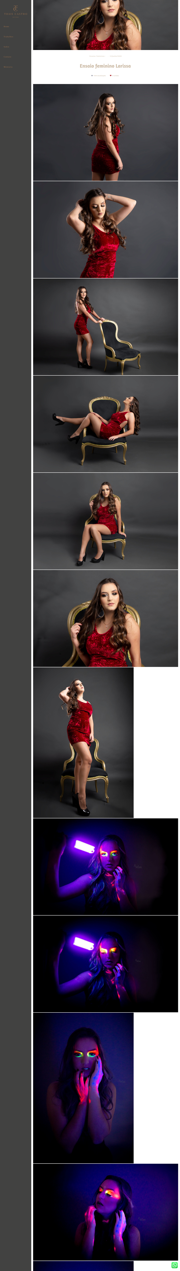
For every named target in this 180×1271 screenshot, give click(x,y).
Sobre (6, 47)
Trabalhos (8, 37)
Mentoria (8, 67)
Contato (7, 57)
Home (6, 27)
